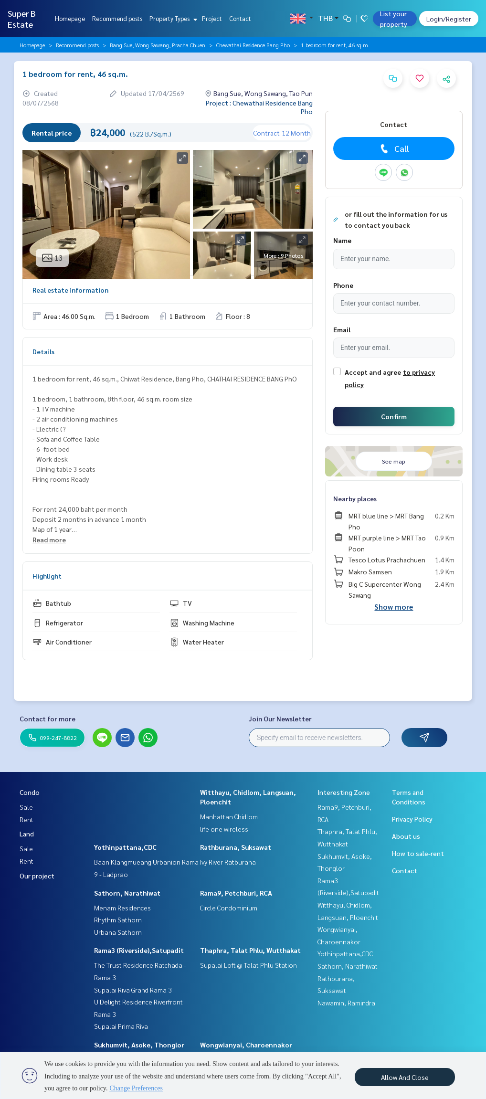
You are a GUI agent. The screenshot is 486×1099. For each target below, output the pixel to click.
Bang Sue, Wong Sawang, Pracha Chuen (157, 45)
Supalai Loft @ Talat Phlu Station (248, 965)
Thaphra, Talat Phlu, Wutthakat (250, 950)
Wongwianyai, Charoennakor (246, 1044)
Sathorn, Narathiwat (127, 892)
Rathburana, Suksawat (235, 847)
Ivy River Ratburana (228, 861)
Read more (49, 539)
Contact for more (47, 718)
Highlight (47, 575)
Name (342, 240)
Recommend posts (117, 18)
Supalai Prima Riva (121, 1026)
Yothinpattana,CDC (125, 847)
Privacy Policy (412, 818)
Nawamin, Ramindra (346, 1002)
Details (43, 351)
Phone (343, 285)
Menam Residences (122, 907)
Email (341, 329)
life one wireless (224, 828)
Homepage (70, 18)
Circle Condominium (228, 907)
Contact (240, 18)
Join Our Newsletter (280, 718)
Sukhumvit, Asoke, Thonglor (139, 1044)
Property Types (172, 18)
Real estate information (70, 289)
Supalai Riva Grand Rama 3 (133, 989)
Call (393, 148)
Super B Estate (22, 19)
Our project (37, 875)
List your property (393, 18)
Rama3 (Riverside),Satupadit (139, 950)
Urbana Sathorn (118, 932)
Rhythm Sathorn (118, 919)
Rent (26, 819)
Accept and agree (373, 372)
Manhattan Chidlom (229, 816)
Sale (26, 807)
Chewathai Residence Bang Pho (253, 45)
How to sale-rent (418, 853)
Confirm (394, 416)
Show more (393, 607)
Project (212, 18)
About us (406, 836)
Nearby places (355, 498)
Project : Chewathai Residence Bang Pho (259, 107)
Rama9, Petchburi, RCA (236, 892)
